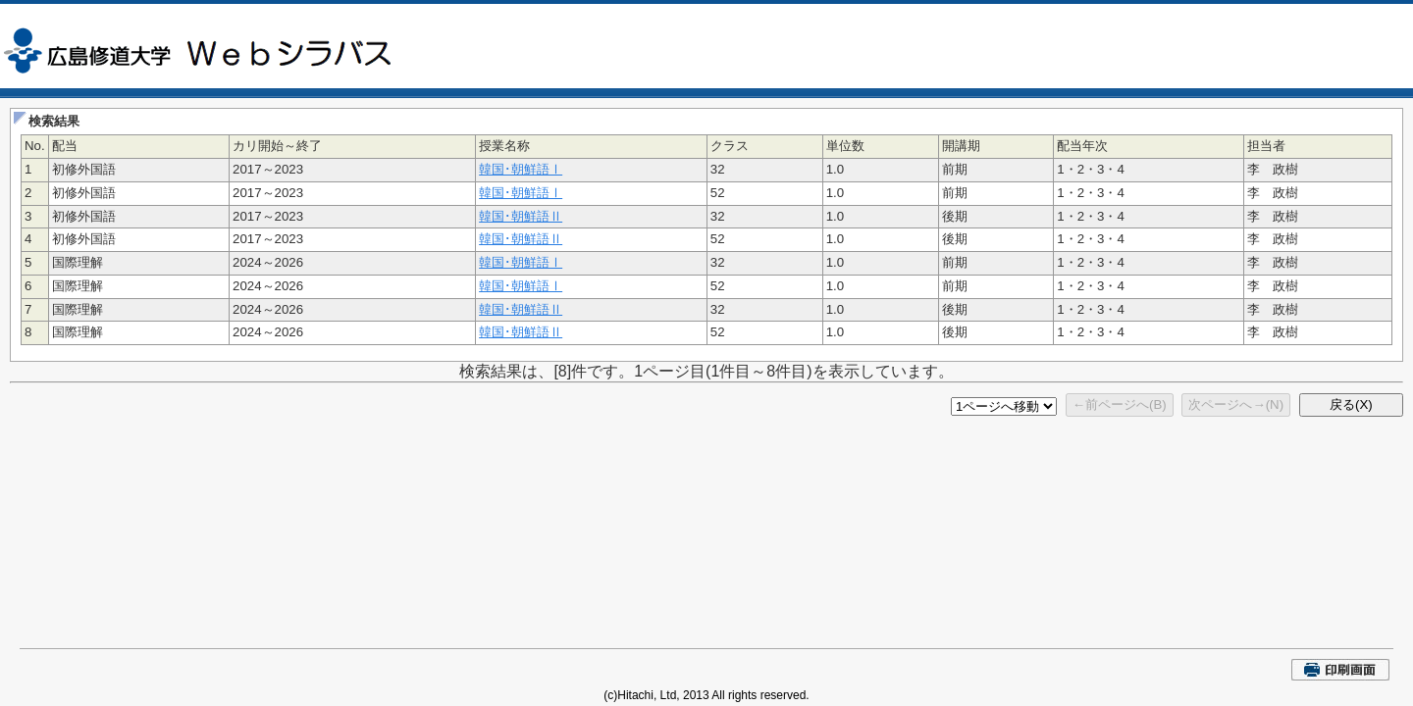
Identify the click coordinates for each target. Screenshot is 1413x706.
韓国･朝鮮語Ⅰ (520, 169)
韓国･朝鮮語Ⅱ (520, 216)
